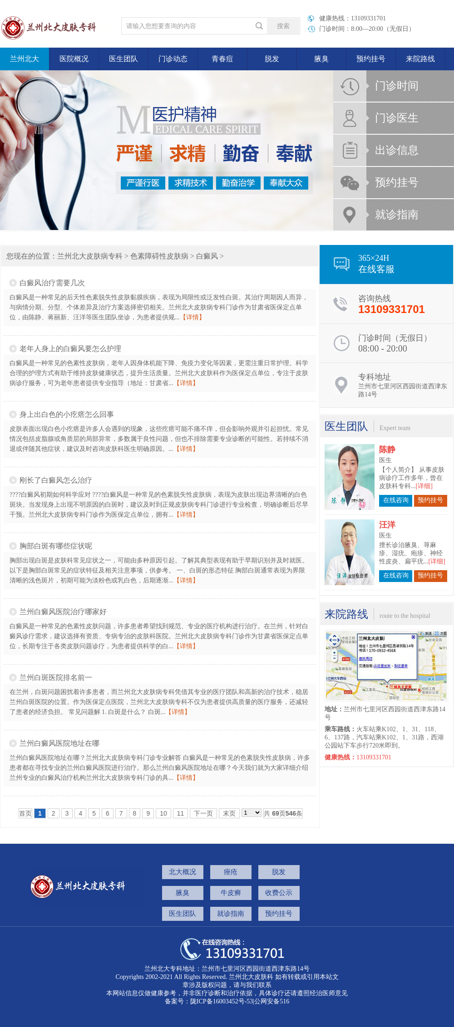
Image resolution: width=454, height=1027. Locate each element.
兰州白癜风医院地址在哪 (59, 743)
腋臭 (321, 59)
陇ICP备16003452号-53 (221, 1001)
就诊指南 (397, 214)
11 (180, 813)
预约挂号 (370, 59)
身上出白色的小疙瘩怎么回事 (67, 414)
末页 (229, 813)
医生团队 (123, 59)
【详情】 (192, 317)
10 (163, 813)
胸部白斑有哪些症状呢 (56, 546)
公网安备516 (271, 1001)
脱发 (272, 59)
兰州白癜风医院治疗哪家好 (63, 612)
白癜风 (207, 256)
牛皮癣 (231, 892)
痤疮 (230, 871)
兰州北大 (24, 59)
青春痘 (222, 59)
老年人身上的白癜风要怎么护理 (70, 348)
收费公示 (278, 892)
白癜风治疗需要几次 (52, 283)
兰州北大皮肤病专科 (90, 256)
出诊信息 (397, 150)
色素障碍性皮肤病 (159, 256)
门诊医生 (397, 118)
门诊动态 (173, 59)
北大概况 (182, 871)
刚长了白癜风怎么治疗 (56, 480)
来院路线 (420, 59)
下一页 (203, 813)
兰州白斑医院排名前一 (56, 677)
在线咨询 (396, 492)
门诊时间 (397, 86)
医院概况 (74, 59)
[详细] (424, 478)
